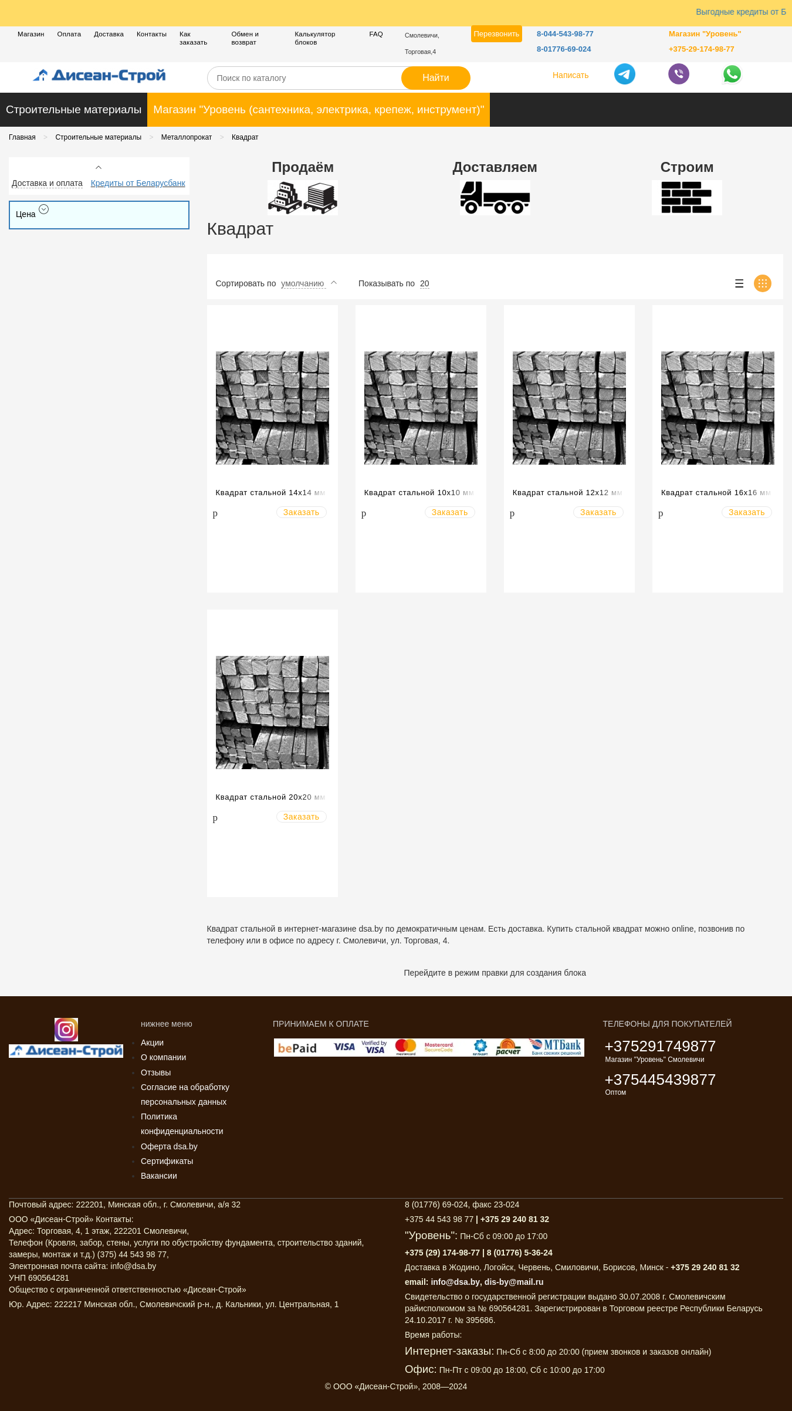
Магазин (31, 34)
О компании (163, 1057)
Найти (435, 78)
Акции (152, 1042)
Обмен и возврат (245, 38)
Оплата (69, 34)
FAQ (376, 34)
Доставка (109, 34)
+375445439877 (660, 1079)
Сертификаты (167, 1161)
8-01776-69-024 (564, 49)
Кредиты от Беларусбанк (138, 183)
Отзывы (156, 1072)
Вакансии (159, 1175)
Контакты (152, 34)
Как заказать (193, 38)
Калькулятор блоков (315, 38)
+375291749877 (660, 1046)
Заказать (301, 512)
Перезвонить (497, 33)
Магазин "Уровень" (705, 33)
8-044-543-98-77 (565, 33)
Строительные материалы (73, 109)
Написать (570, 75)
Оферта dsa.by (169, 1146)
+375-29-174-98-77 (702, 49)
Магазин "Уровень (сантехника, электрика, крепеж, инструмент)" (318, 109)
